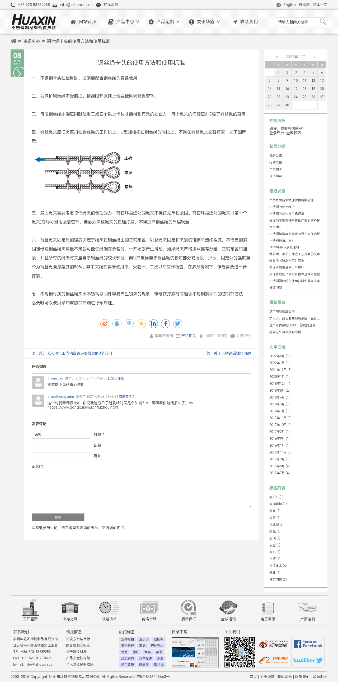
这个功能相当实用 (282, 311)
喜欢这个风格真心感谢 (285, 332)
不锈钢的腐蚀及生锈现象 (286, 214)
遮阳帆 (158, 639)
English (290, 5)
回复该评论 (116, 378)
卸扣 (274, 552)
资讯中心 (31, 41)
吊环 (274, 559)
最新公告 (275, 155)
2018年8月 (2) (279, 390)
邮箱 (97, 445)
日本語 (304, 5)
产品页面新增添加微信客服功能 (291, 200)
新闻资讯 (284, 677)
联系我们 (245, 21)
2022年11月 (296, 57)
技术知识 (275, 176)
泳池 (160, 658)
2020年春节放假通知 (284, 247)
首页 (253, 677)
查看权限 (293, 133)
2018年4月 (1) (279, 397)
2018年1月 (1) (279, 411)
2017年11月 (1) (280, 418)
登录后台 (276, 133)
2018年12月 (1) (280, 384)
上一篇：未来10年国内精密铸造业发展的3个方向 (72, 353)
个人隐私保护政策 (79, 664)
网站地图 (320, 677)
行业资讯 (275, 162)
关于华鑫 (267, 677)
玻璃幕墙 (278, 504)
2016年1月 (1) (279, 445)
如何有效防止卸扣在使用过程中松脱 (294, 274)
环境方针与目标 (78, 639)
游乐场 (144, 639)
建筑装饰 (127, 658)
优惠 (274, 518)
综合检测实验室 (78, 645)
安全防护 (127, 646)
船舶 (136, 652)
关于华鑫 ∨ (204, 21)
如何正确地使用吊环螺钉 (286, 267)
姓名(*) (100, 434)
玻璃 (274, 538)
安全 (274, 545)
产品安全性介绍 (78, 658)
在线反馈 (111, 5)
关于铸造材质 (76, 652)
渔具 (147, 652)
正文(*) (37, 466)
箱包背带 (127, 665)
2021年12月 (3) (280, 370)
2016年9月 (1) (279, 439)
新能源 (144, 665)
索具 (274, 511)
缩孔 (274, 573)
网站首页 (84, 21)
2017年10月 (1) (280, 425)
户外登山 (157, 646)
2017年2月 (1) (279, 432)
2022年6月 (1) (279, 356)
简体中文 (320, 5)
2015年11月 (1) (280, 452)
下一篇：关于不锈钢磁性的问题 (225, 353)
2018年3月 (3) (279, 404)
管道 (124, 652)
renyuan (55, 378)
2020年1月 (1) (279, 377)
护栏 (274, 531)
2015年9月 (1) (279, 459)
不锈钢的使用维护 (282, 207)
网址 (97, 456)
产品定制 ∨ (164, 21)
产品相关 (188, 336)
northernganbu (61, 397)
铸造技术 (278, 566)
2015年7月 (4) (279, 473)
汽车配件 (145, 658)
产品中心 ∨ (124, 21)
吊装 (159, 652)
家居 (142, 646)
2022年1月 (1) (279, 363)
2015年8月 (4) (279, 466)
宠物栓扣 (127, 639)
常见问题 (278, 580)
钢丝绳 (276, 525)
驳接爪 (276, 497)
